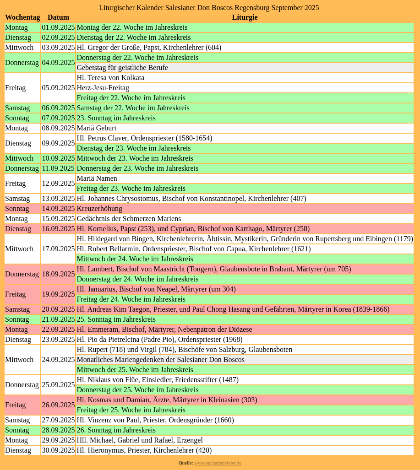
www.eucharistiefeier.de (217, 462)
